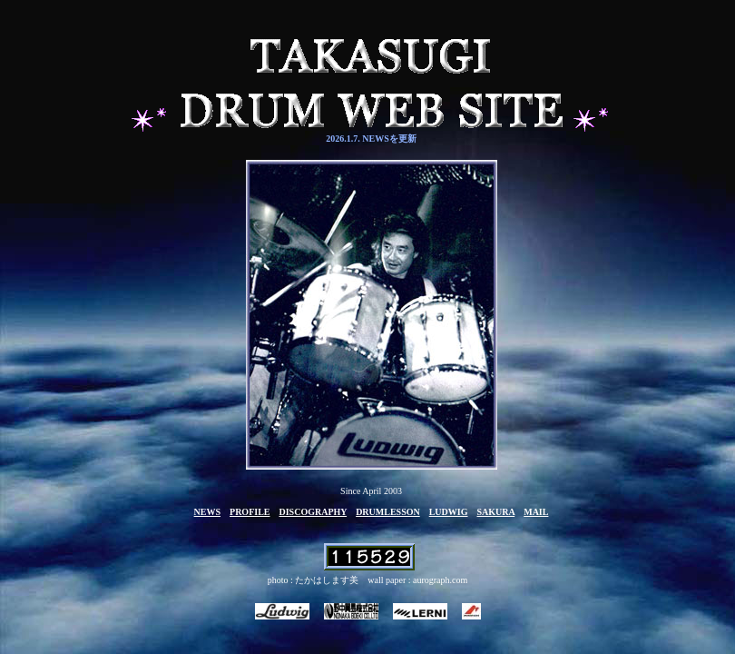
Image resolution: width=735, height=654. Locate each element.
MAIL (536, 512)
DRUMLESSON (388, 512)
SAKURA (496, 512)
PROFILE (250, 512)
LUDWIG (448, 512)
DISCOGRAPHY (313, 512)
